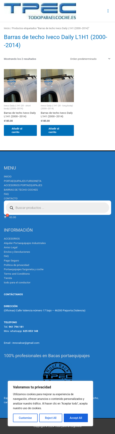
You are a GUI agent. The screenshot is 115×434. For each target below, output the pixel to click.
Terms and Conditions (17, 273)
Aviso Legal (10, 247)
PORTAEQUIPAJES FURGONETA (22, 180)
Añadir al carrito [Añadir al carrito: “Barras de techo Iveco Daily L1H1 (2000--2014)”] (17, 130)
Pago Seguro (11, 260)
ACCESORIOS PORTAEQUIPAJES (23, 185)
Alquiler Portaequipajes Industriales (25, 243)
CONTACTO (10, 198)
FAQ (6, 193)
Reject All (50, 417)
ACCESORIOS (12, 238)
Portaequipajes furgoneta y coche (23, 269)
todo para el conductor (17, 282)
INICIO (7, 176)
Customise (25, 417)
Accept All (76, 417)
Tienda (8, 277)
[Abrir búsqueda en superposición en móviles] (57, 208)
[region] (50, 403)
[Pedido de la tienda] (89, 58)
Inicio (7, 28)
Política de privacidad (16, 264)
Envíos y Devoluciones (17, 251)
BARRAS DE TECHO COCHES (21, 189)
